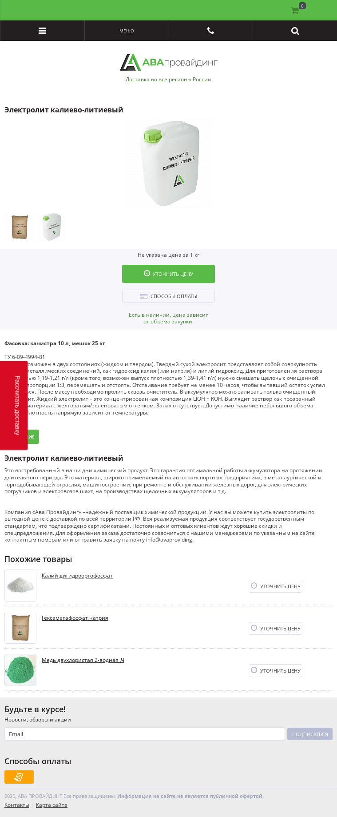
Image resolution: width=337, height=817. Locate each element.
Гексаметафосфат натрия (75, 618)
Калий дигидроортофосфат (77, 575)
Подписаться (310, 734)
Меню (126, 31)
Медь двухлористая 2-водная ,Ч (83, 660)
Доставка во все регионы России (168, 79)
